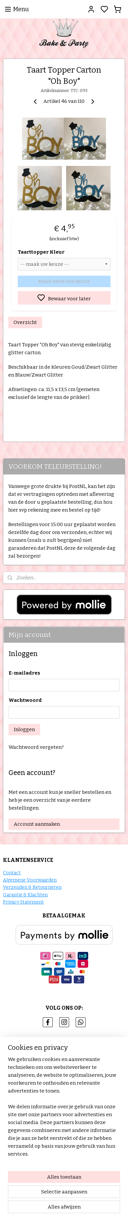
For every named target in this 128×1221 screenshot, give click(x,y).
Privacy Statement (23, 902)
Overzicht (25, 322)
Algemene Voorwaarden (30, 880)
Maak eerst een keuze (64, 281)
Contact (12, 873)
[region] (64, 1109)
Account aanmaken (37, 824)
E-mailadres (24, 673)
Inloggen (24, 729)
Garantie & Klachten (25, 895)
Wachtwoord (25, 700)
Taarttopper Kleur (41, 252)
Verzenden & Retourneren (32, 887)
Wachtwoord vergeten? (36, 747)
